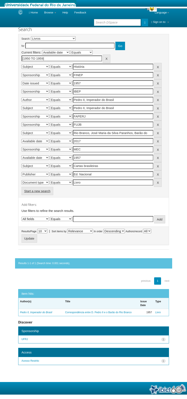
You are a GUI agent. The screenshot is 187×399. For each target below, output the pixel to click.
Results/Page (29, 231)
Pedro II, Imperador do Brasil (36, 312)
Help (65, 12)
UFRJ (25, 339)
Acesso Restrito (30, 360)
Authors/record (134, 231)
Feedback (80, 12)
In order (98, 231)
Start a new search (37, 191)
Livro (158, 312)
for (23, 45)
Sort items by (59, 231)
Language (162, 12)
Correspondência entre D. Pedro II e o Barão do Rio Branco (98, 312)
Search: (26, 38)
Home (33, 12)
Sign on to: (160, 21)
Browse (50, 12)
